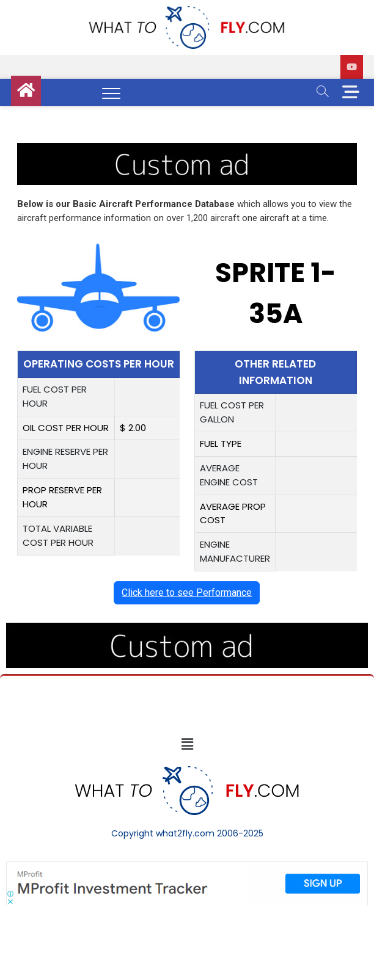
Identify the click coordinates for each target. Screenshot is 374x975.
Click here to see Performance (187, 592)
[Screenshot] (187, 867)
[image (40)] (186, 149)
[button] (187, 744)
